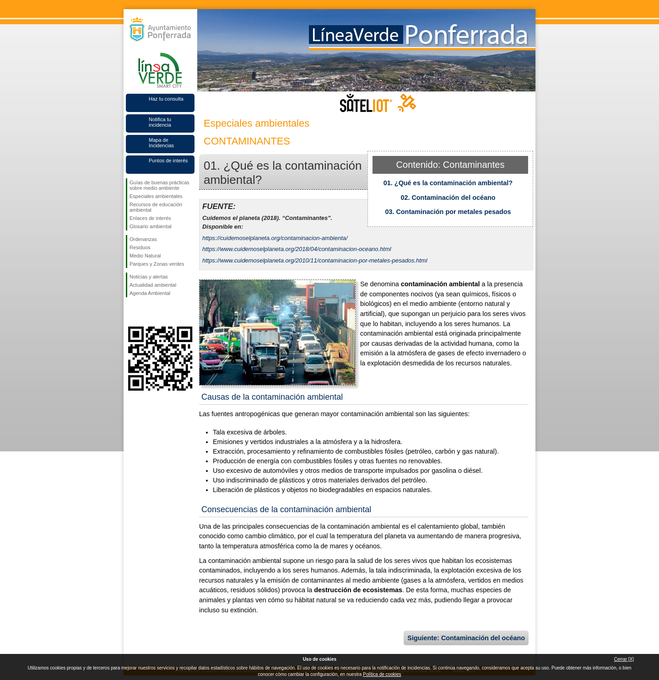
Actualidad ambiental (153, 285)
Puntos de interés (168, 160)
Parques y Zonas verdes (157, 264)
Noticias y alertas (149, 276)
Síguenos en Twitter (146, 311)
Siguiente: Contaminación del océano (466, 638)
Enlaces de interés (150, 218)
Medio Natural (145, 255)
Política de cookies (382, 674)
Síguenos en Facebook (131, 311)
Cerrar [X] (624, 659)
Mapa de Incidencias (161, 142)
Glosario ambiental (151, 226)
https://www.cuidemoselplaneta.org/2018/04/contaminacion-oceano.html (296, 249)
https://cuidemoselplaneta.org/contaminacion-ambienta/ (275, 238)
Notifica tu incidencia (160, 122)
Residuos (140, 247)
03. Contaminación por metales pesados (448, 211)
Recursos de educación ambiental (156, 207)
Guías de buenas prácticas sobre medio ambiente (159, 185)
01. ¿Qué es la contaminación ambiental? (448, 183)
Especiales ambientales (156, 196)
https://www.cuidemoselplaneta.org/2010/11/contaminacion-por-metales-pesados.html (314, 260)
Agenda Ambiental (150, 293)
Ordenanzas (143, 239)
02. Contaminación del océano (447, 197)
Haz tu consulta (166, 99)
